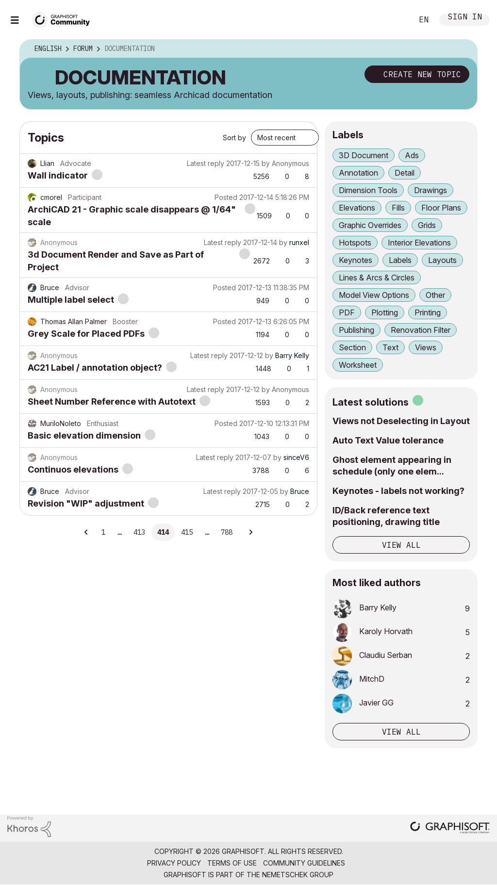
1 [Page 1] (103, 532)
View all (401, 545)
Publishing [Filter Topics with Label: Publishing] (356, 330)
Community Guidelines (304, 863)
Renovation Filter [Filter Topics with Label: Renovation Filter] (420, 330)
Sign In (465, 17)
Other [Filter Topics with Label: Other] (435, 295)
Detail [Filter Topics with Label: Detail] (404, 173)
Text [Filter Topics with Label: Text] (390, 347)
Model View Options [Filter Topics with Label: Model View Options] (374, 295)
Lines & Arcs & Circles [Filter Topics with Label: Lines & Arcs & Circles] (376, 277)
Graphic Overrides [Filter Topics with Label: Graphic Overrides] (370, 225)
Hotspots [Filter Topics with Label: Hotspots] (355, 242)
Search (395, 19)
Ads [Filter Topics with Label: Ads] (412, 155)
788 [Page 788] (226, 532)
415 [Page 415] (187, 532)
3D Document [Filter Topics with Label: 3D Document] (363, 155)
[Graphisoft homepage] (450, 828)
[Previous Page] (86, 532)
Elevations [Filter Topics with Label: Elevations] (357, 208)
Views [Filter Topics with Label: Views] (425, 347)
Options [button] (463, 49)
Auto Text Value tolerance (388, 440)
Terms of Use (232, 863)
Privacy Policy (174, 863)
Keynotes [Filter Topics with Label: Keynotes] (355, 260)
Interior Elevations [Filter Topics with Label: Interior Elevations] (419, 242)
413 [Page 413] (139, 532)
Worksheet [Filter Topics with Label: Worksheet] (358, 365)
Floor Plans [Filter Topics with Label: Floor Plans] (441, 208)
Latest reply (205, 163)
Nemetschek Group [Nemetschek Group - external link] (297, 874)
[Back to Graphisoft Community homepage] (64, 19)
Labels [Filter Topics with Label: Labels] (400, 260)
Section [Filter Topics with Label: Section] (352, 347)
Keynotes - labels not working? (398, 491)
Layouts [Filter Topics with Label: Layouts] (442, 260)
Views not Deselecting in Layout (401, 421)
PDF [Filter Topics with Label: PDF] (347, 312)
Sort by (234, 137)
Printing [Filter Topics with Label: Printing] (427, 312)
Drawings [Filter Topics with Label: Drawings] (430, 190)
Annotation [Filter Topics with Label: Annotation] (358, 173)
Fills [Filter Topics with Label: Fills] (398, 208)
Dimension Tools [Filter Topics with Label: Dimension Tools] (368, 190)
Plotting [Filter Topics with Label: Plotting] (384, 312)
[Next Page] (250, 532)
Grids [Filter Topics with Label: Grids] (427, 225)
